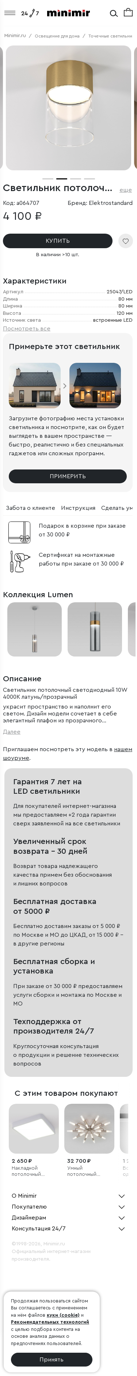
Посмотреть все (26, 329)
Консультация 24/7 (39, 1229)
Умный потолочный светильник (81, 1172)
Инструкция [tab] (78, 508)
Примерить (68, 476)
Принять (51, 1360)
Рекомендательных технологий (50, 1322)
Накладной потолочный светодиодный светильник (29, 1172)
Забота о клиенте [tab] (30, 508)
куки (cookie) (63, 1315)
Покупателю (29, 1207)
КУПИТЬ (58, 241)
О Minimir (24, 1196)
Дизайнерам (29, 1218)
